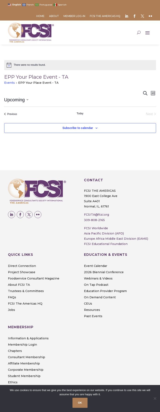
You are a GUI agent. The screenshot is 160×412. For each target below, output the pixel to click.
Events (9, 83)
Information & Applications (28, 338)
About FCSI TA (19, 285)
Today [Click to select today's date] (80, 113)
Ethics (13, 382)
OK (80, 402)
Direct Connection (22, 266)
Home (40, 16)
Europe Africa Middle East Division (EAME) (116, 239)
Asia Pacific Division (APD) (104, 233)
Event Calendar (95, 266)
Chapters (15, 351)
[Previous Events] (10, 114)
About (54, 16)
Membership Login (22, 344)
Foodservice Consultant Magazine (33, 278)
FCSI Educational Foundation (106, 244)
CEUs (88, 303)
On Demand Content (100, 297)
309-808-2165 (94, 220)
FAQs (12, 297)
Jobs (11, 310)
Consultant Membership (26, 357)
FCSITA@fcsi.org (96, 214)
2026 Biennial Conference (104, 272)
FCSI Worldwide (96, 228)
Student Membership (24, 376)
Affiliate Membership (24, 363)
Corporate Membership (25, 370)
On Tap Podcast (96, 285)
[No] (155, 398)
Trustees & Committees (26, 291)
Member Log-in (74, 16)
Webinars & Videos (98, 278)
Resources (92, 310)
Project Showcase (21, 272)
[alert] (80, 65)
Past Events (93, 316)
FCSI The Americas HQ (105, 16)
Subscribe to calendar (77, 128)
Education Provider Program (105, 291)
